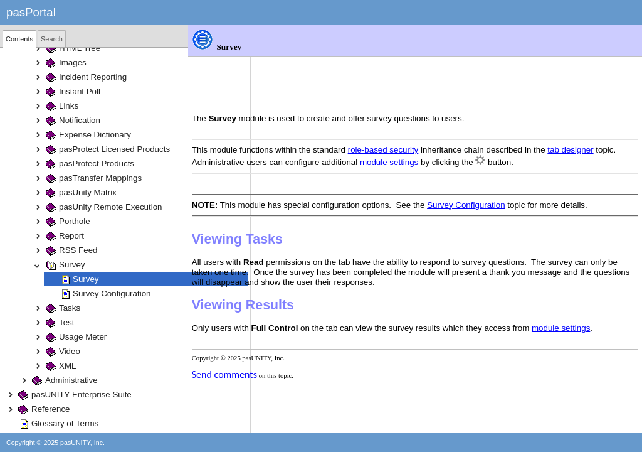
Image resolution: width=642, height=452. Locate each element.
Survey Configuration (528, 163)
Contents (19, 39)
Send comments (287, 352)
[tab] (19, 39)
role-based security (446, 107)
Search (52, 39)
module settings (510, 120)
